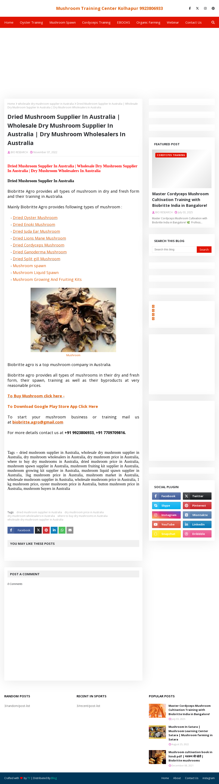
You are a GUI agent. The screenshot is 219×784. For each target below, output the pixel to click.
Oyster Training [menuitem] (31, 22)
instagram (209, 778)
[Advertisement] (109, 60)
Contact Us (191, 778)
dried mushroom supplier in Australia (39, 512)
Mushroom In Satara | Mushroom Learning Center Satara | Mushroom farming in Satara (191, 733)
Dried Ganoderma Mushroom (40, 251)
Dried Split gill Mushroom (36, 258)
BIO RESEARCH (19, 152)
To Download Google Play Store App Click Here (52, 406)
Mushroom (73, 355)
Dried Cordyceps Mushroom (38, 245)
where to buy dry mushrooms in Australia (83, 516)
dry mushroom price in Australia (84, 512)
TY (28, 778)
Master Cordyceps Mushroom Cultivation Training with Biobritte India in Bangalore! (180, 199)
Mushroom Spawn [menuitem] (62, 22)
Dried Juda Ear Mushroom (36, 231)
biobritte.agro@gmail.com (37, 422)
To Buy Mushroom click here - (36, 395)
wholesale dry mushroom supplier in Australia (46, 104)
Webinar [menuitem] (173, 22)
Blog (54, 778)
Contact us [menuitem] (193, 22)
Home (11, 104)
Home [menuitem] (8, 22)
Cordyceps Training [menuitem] (96, 22)
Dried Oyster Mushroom (35, 217)
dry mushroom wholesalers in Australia (31, 516)
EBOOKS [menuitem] (123, 22)
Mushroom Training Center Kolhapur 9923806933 (109, 8)
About (177, 778)
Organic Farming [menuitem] (148, 22)
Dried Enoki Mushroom (34, 224)
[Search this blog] (174, 249)
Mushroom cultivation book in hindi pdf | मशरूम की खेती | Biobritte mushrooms (190, 756)
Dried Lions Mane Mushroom (39, 238)
